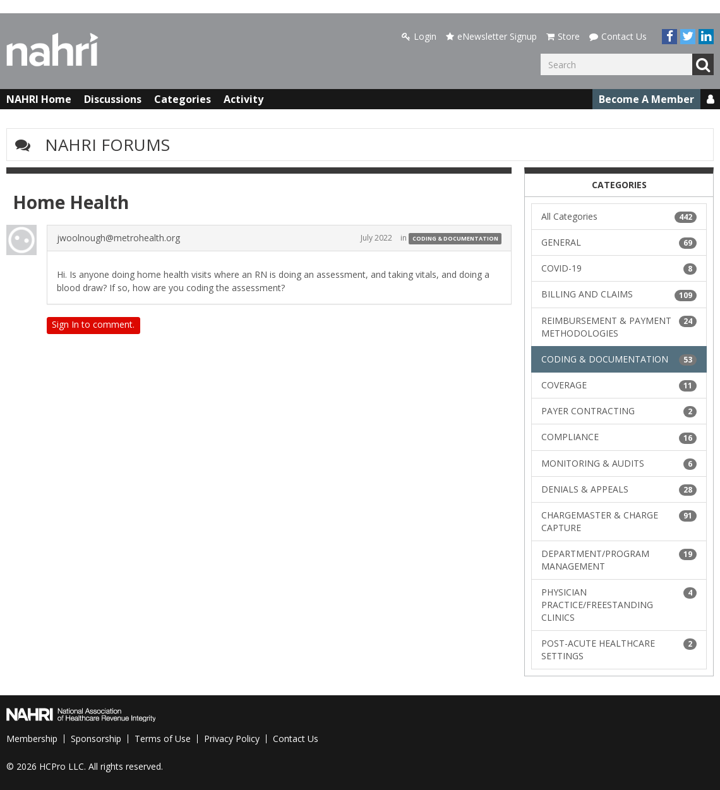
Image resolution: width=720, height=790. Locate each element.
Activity (243, 99)
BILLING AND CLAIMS (619, 294)
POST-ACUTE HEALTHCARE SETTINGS (619, 649)
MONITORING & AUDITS (619, 463)
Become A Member (646, 99)
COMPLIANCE (619, 437)
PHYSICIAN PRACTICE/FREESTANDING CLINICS (619, 604)
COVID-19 (619, 268)
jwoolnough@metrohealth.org (118, 238)
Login (419, 36)
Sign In (65, 324)
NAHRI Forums (107, 144)
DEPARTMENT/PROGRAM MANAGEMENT (619, 560)
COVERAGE (619, 385)
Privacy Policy (232, 739)
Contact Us (618, 36)
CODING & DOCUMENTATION (455, 238)
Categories (182, 99)
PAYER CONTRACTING (619, 411)
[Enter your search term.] (616, 64)
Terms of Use (163, 739)
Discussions (112, 99)
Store (563, 36)
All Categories (619, 216)
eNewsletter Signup (491, 36)
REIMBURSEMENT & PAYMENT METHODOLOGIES (619, 326)
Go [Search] (703, 64)
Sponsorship (96, 739)
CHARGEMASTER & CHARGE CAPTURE (619, 521)
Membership (31, 739)
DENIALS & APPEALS (619, 489)
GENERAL (619, 242)
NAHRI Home (38, 99)
